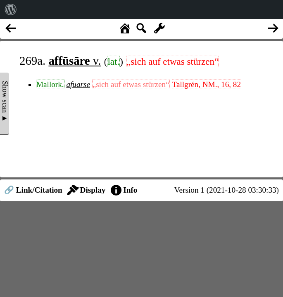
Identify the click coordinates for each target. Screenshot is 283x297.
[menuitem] (10, 9)
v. (74, 60)
